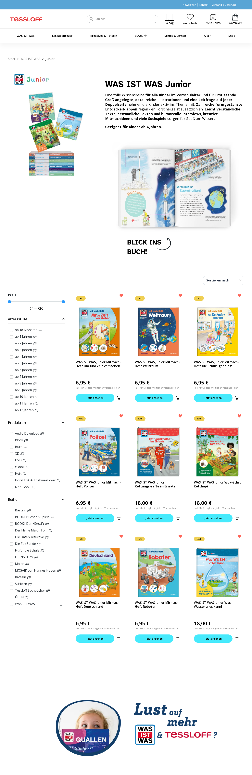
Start (11, 59)
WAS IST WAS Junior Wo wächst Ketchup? (217, 484)
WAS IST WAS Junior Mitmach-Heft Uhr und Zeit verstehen (98, 364)
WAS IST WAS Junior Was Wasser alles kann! (212, 604)
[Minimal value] (36, 301)
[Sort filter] (223, 280)
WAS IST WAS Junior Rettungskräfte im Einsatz (155, 484)
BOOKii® (141, 36)
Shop (231, 36)
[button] (118, 398)
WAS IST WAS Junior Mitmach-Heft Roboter (157, 604)
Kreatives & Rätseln (103, 36)
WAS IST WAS (25, 36)
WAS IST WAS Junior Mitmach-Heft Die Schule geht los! (216, 364)
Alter (207, 36)
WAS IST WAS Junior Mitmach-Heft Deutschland (98, 604)
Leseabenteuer (62, 36)
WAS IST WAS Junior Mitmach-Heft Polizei (98, 484)
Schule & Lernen (175, 36)
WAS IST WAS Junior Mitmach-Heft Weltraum (157, 364)
